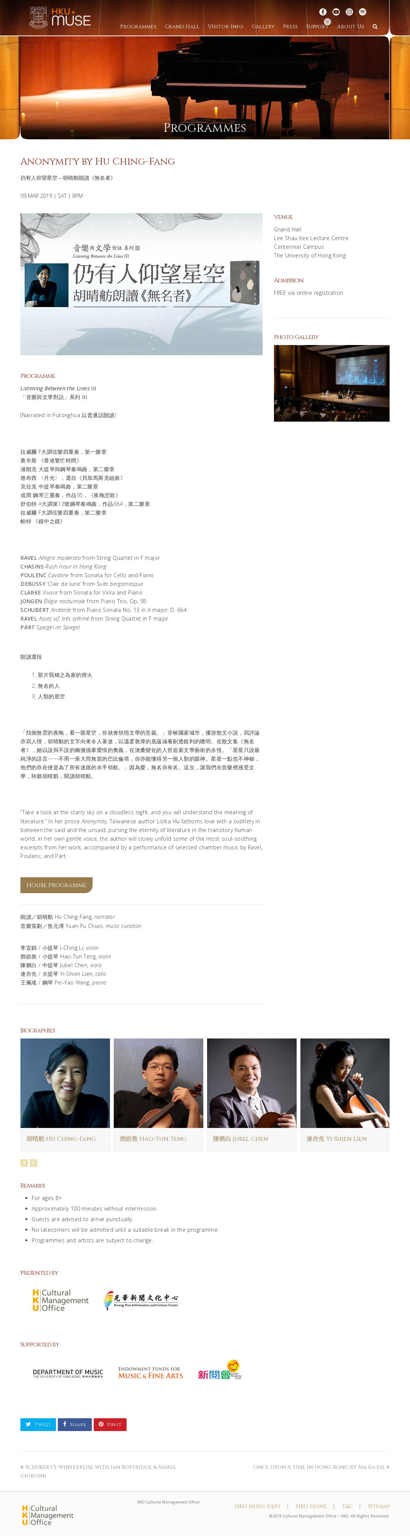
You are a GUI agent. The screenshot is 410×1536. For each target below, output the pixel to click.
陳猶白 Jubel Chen (240, 1139)
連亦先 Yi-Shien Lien (336, 1139)
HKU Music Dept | (261, 1506)
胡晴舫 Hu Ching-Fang (61, 1139)
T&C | (351, 1506)
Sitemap (379, 1506)
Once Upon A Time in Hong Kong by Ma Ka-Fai (321, 1467)
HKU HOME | (315, 1506)
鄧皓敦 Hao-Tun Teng (153, 1139)
